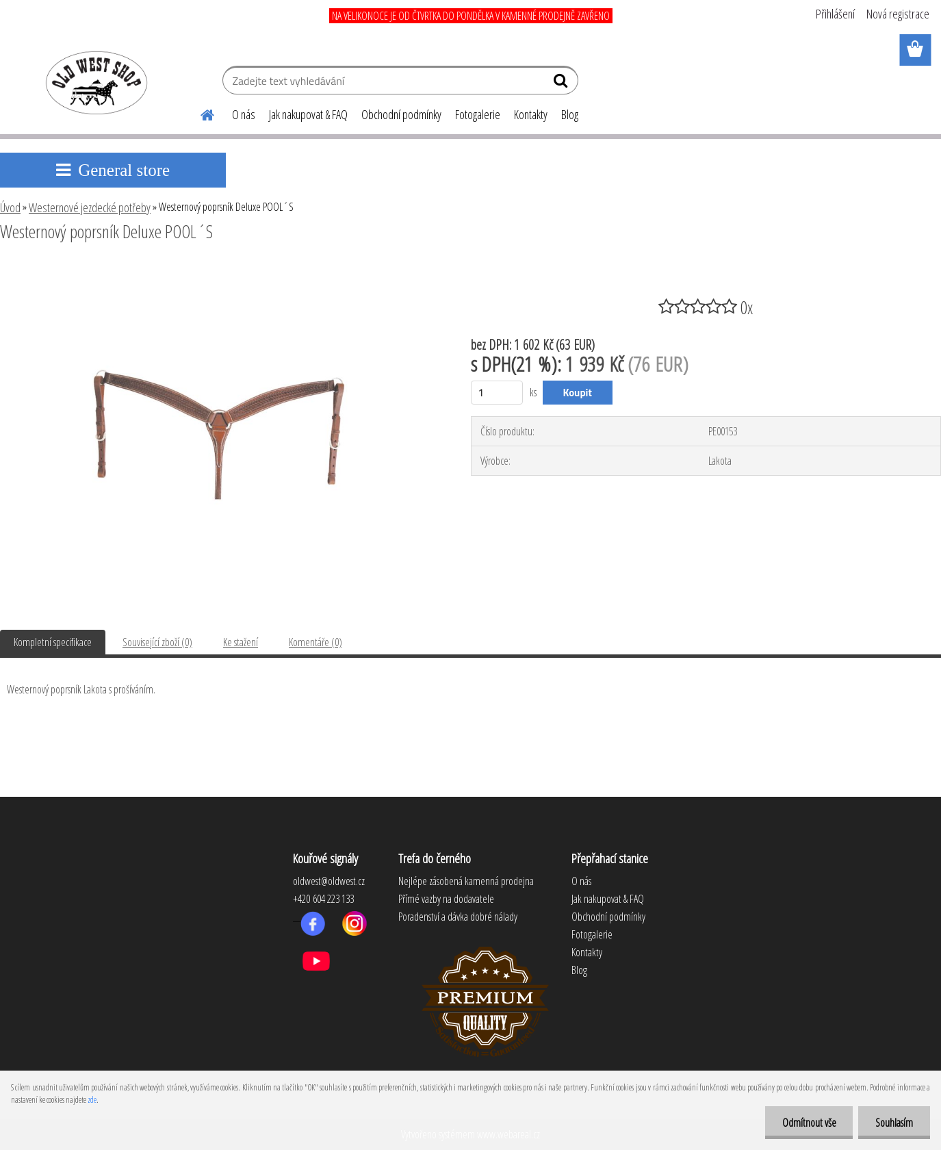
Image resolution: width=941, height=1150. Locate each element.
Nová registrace (897, 13)
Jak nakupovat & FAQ (308, 114)
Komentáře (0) (315, 642)
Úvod (10, 207)
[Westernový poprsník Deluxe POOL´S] (219, 269)
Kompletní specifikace (53, 642)
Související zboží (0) (157, 642)
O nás (243, 114)
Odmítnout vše (809, 1122)
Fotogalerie (477, 114)
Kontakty (530, 114)
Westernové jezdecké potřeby (90, 207)
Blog (569, 114)
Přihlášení (835, 13)
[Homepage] (199, 113)
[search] (562, 83)
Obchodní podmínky (401, 114)
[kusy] (497, 393)
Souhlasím (894, 1122)
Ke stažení (240, 642)
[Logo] (94, 82)
